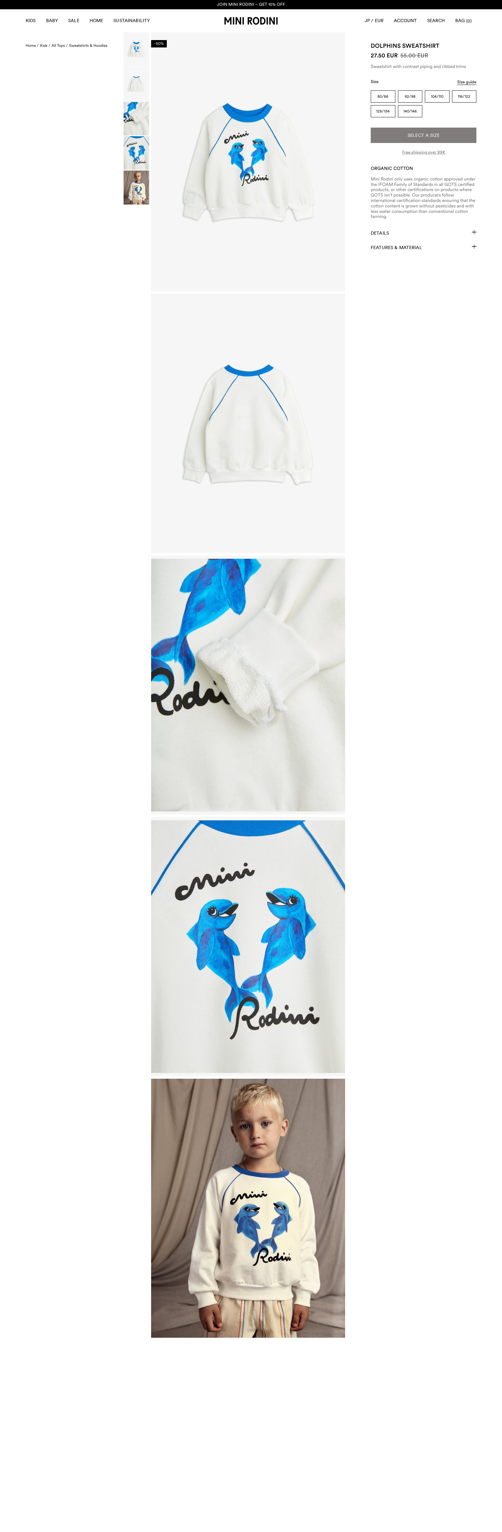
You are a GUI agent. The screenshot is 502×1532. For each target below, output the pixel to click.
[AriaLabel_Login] (405, 21)
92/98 (410, 96)
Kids (31, 20)
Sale (73, 20)
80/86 (382, 96)
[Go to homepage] (251, 21)
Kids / (45, 45)
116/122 (464, 96)
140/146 (410, 111)
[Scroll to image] (136, 49)
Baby (52, 20)
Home (96, 20)
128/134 (383, 111)
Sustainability (131, 20)
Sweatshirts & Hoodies (88, 45)
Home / (32, 45)
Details (423, 233)
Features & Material (423, 247)
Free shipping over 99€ (423, 152)
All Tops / (60, 45)
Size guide (466, 82)
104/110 (437, 96)
